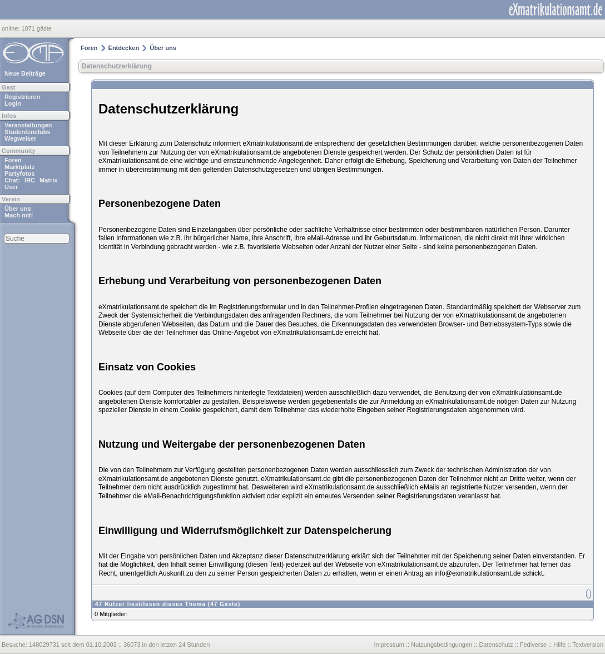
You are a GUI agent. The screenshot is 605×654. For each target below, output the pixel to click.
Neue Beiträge (25, 73)
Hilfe (559, 644)
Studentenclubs (27, 131)
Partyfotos (19, 173)
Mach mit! (18, 215)
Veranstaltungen (28, 125)
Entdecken (124, 47)
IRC (29, 180)
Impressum (389, 644)
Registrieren (22, 96)
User (11, 187)
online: (11, 28)
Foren (13, 160)
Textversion (587, 644)
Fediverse (533, 644)
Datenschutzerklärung (117, 66)
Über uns (17, 208)
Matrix (48, 180)
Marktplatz (19, 167)
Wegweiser (20, 138)
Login (12, 103)
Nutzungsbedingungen (441, 644)
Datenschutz (496, 644)
